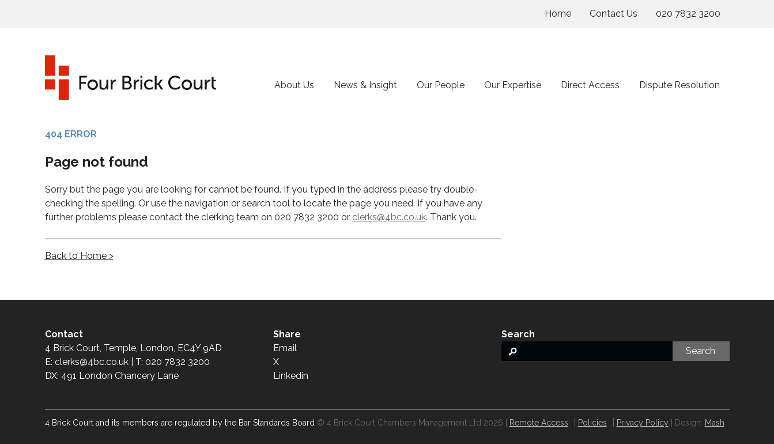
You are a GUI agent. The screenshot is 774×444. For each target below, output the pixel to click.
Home (558, 13)
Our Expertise (512, 85)
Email (285, 348)
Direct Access (590, 85)
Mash (714, 422)
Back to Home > (79, 255)
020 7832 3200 (688, 13)
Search (700, 350)
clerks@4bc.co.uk (389, 217)
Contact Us (613, 13)
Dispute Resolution (679, 85)
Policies (592, 422)
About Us (294, 85)
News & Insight (365, 85)
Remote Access (538, 422)
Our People (441, 85)
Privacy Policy (643, 422)
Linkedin (290, 375)
